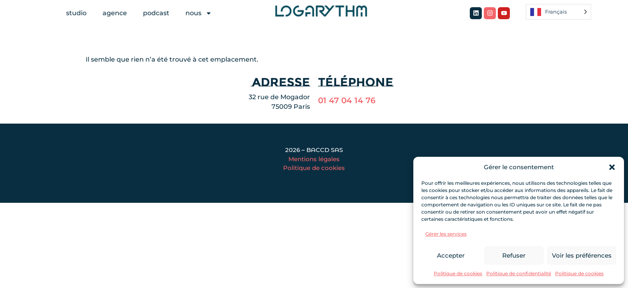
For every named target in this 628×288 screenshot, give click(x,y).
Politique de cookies (458, 273)
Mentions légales (314, 159)
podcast (156, 13)
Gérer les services (446, 234)
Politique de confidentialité (518, 273)
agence (115, 13)
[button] (612, 167)
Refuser (513, 255)
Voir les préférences (582, 255)
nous (198, 13)
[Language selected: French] (558, 12)
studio (76, 13)
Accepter (451, 255)
